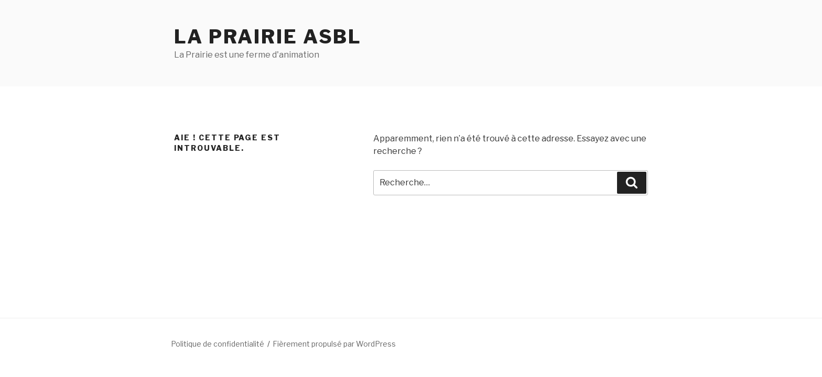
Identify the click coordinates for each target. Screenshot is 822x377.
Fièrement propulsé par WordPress (334, 343)
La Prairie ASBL (268, 36)
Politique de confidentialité (217, 343)
